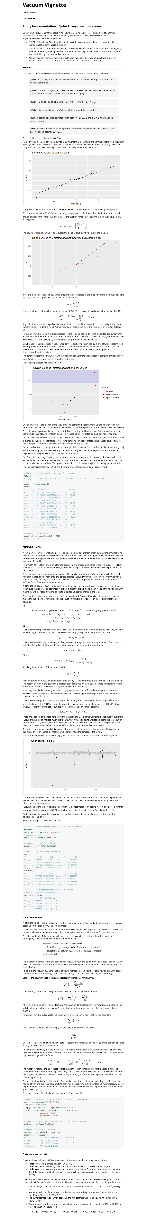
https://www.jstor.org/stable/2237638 (46, 1214)
